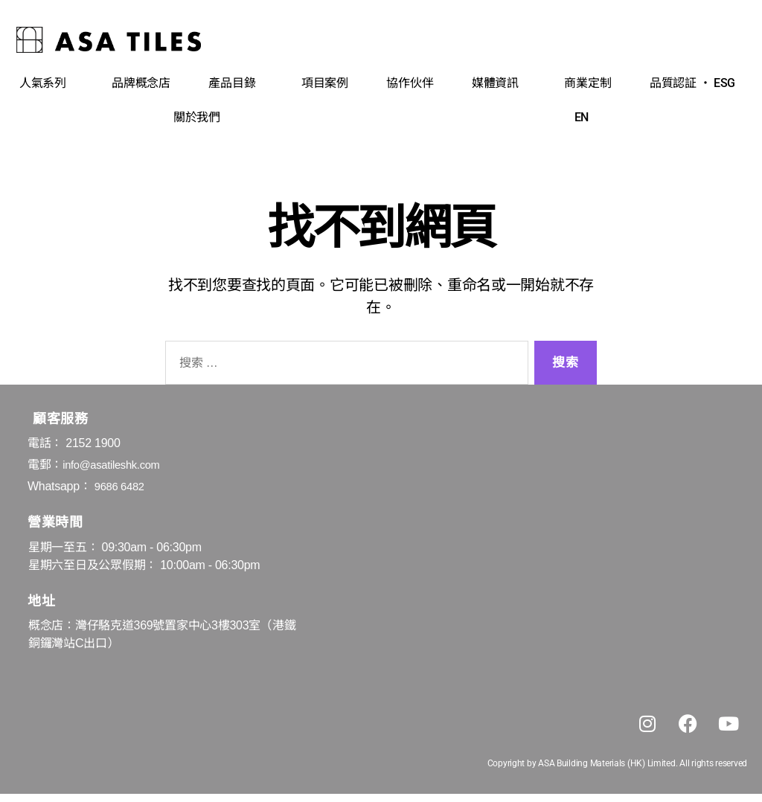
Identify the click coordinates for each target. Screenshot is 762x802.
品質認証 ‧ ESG (696, 83)
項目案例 (324, 83)
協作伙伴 (409, 83)
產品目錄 (235, 83)
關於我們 (200, 117)
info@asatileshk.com (116, 464)
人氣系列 (46, 83)
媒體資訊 (499, 83)
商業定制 (587, 83)
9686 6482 (122, 486)
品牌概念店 (141, 83)
